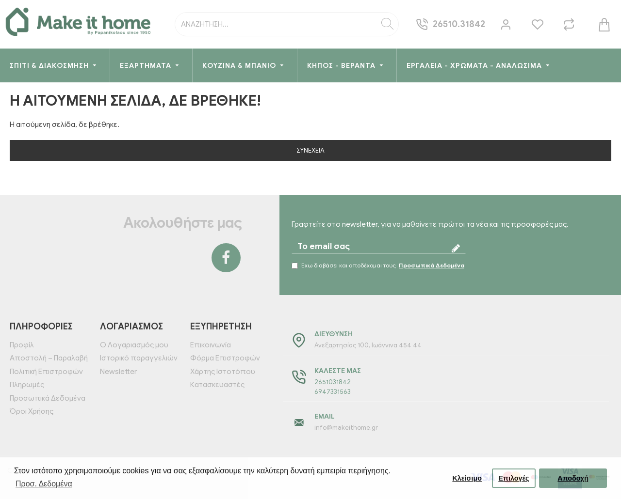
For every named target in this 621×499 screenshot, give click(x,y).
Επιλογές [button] (513, 478)
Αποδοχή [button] (572, 478)
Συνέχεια (310, 150)
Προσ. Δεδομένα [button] (44, 484)
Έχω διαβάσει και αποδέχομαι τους (379, 265)
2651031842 (332, 382)
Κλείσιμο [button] (467, 478)
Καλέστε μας (337, 371)
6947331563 (332, 392)
